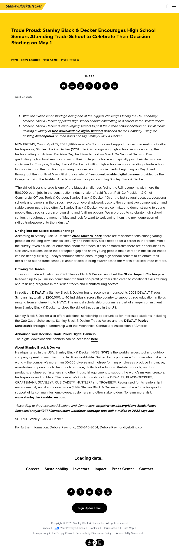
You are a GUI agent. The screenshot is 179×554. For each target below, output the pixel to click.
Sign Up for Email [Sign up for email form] (89, 508)
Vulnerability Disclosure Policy (93, 533)
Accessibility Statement (129, 533)
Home (14, 60)
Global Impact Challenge (142, 274)
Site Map (129, 528)
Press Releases (70, 60)
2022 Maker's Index (87, 235)
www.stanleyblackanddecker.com (40, 397)
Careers (32, 469)
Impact (100, 469)
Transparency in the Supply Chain (52, 533)
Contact (146, 469)
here (94, 338)
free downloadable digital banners (114, 174)
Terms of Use (111, 528)
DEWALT (38, 292)
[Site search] (167, 6)
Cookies (94, 528)
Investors (81, 469)
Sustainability (56, 469)
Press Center (50, 60)
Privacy (46, 528)
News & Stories (30, 60)
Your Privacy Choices (72, 528)
